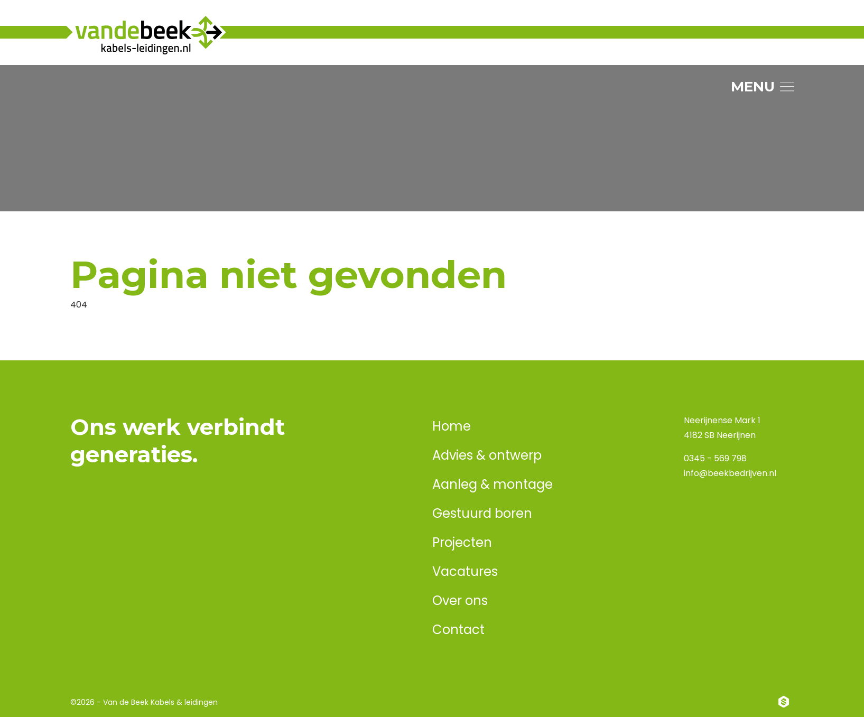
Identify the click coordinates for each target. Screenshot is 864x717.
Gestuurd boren (482, 513)
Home (451, 426)
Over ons (460, 600)
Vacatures (465, 571)
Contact (458, 629)
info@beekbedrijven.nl (730, 473)
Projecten (462, 542)
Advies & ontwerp (487, 455)
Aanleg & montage (492, 484)
